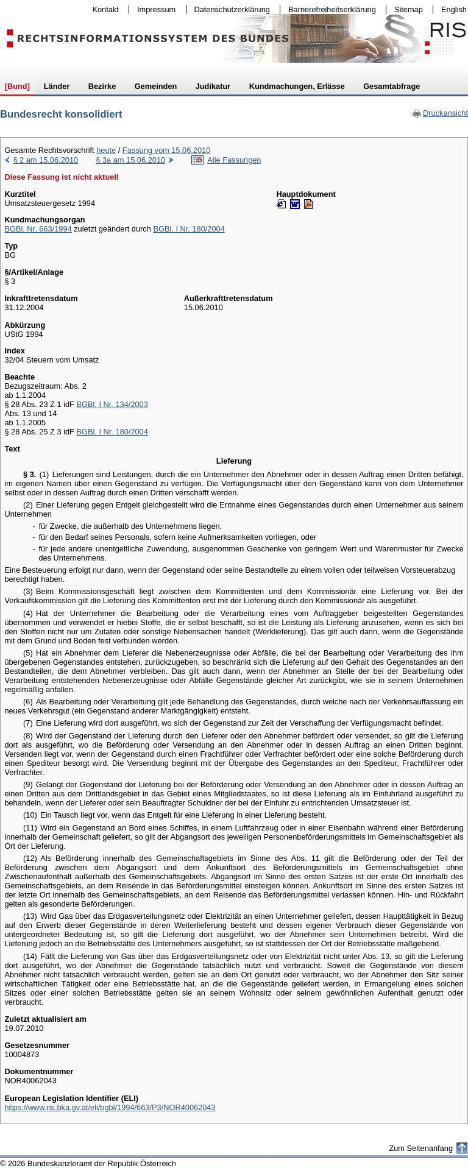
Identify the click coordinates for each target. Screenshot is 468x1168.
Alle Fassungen (234, 160)
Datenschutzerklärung (229, 9)
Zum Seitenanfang (421, 1148)
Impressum (153, 9)
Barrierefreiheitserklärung (329, 9)
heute (106, 150)
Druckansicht (440, 113)
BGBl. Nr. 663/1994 (37, 228)
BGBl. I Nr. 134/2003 (111, 404)
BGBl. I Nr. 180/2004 (188, 228)
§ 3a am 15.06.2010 (130, 160)
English (454, 9)
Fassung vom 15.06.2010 (166, 150)
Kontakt (103, 9)
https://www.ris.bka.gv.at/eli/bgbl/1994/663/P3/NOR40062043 (109, 1107)
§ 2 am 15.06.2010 (45, 160)
